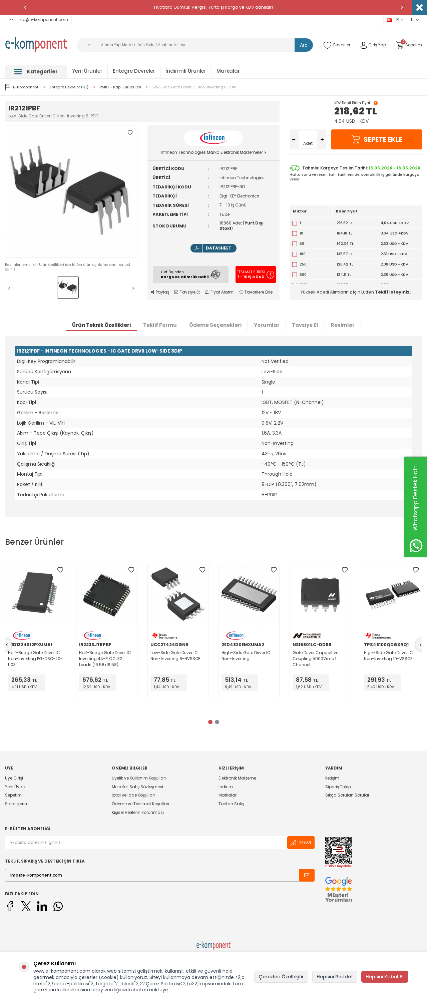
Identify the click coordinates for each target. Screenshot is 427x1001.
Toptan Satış (231, 804)
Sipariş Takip (338, 787)
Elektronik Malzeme (237, 778)
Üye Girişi (14, 778)
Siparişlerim (17, 804)
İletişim (332, 778)
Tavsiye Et (187, 292)
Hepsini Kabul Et (385, 976)
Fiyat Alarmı (220, 292)
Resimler (343, 325)
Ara (304, 45)
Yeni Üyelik (15, 787)
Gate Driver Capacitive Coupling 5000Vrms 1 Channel (315, 658)
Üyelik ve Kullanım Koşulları (139, 778)
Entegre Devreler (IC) (69, 87)
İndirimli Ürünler (185, 70)
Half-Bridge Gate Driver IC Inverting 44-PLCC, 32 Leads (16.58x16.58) (105, 658)
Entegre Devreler (134, 70)
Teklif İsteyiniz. (393, 292)
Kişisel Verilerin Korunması (138, 812)
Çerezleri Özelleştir (281, 976)
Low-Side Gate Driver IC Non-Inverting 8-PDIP (194, 87)
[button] (25, 7)
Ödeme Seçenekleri (215, 325)
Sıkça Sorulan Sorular (347, 795)
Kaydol (301, 843)
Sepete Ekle (376, 139)
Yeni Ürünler (87, 70)
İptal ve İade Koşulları (133, 795)
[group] (71, 191)
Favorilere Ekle (256, 292)
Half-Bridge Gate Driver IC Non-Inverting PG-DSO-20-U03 (35, 658)
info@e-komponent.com (38, 19)
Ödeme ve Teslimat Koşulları (140, 804)
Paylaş (160, 292)
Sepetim (13, 795)
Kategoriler (36, 71)
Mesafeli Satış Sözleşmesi (137, 787)
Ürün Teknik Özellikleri (101, 325)
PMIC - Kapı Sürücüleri (120, 87)
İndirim (226, 787)
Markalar (228, 70)
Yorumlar (267, 325)
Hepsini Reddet (335, 976)
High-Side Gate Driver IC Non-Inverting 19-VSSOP (388, 655)
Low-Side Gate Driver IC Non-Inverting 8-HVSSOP (175, 655)
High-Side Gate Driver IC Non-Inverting (246, 655)
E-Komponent (21, 87)
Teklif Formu (160, 325)
